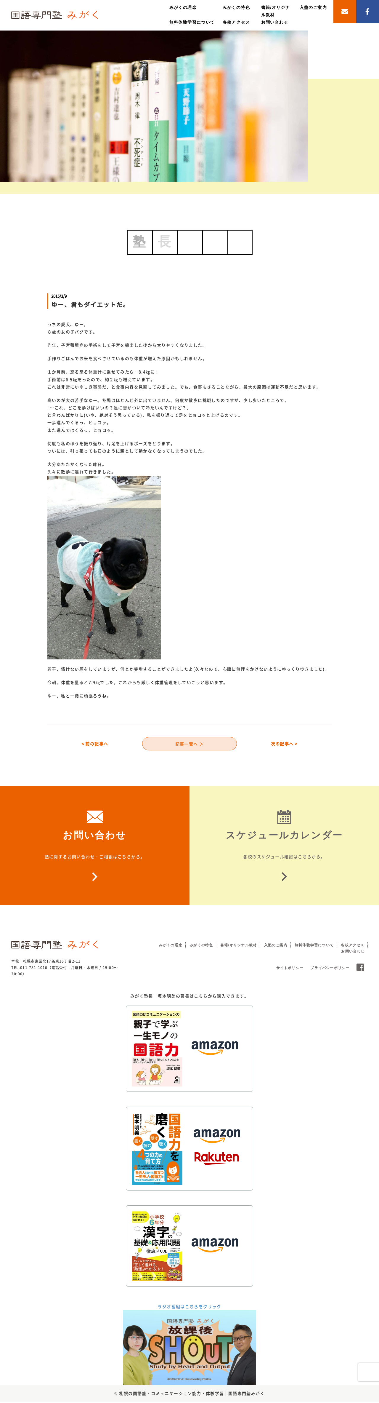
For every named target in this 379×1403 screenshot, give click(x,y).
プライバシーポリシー (329, 969)
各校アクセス (236, 22)
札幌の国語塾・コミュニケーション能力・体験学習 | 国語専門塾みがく (192, 1395)
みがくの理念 (183, 7)
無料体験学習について (192, 22)
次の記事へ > (284, 744)
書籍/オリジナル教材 (238, 946)
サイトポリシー (289, 969)
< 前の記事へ (94, 744)
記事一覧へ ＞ (189, 744)
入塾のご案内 (313, 7)
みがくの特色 (236, 7)
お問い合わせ (274, 22)
